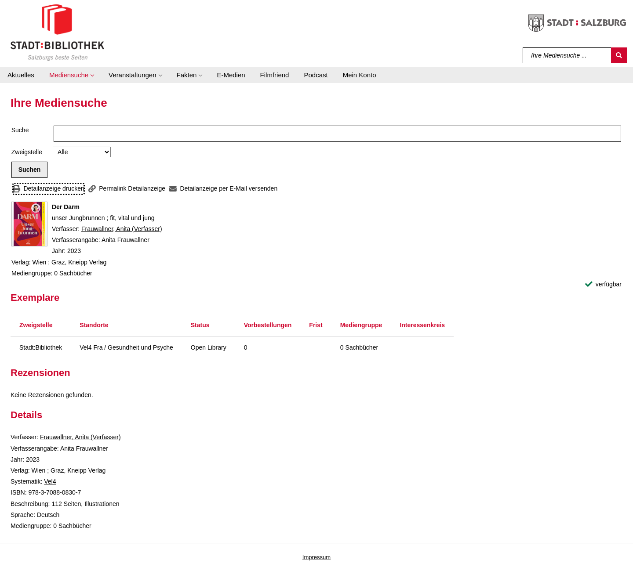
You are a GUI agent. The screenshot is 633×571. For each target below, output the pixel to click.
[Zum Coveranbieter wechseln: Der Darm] (29, 224)
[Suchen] (619, 55)
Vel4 (50, 481)
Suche (20, 130)
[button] (71, 75)
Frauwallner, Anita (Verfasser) (121, 228)
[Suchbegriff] (567, 55)
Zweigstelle (26, 151)
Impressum (316, 557)
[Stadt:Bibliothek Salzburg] (57, 32)
